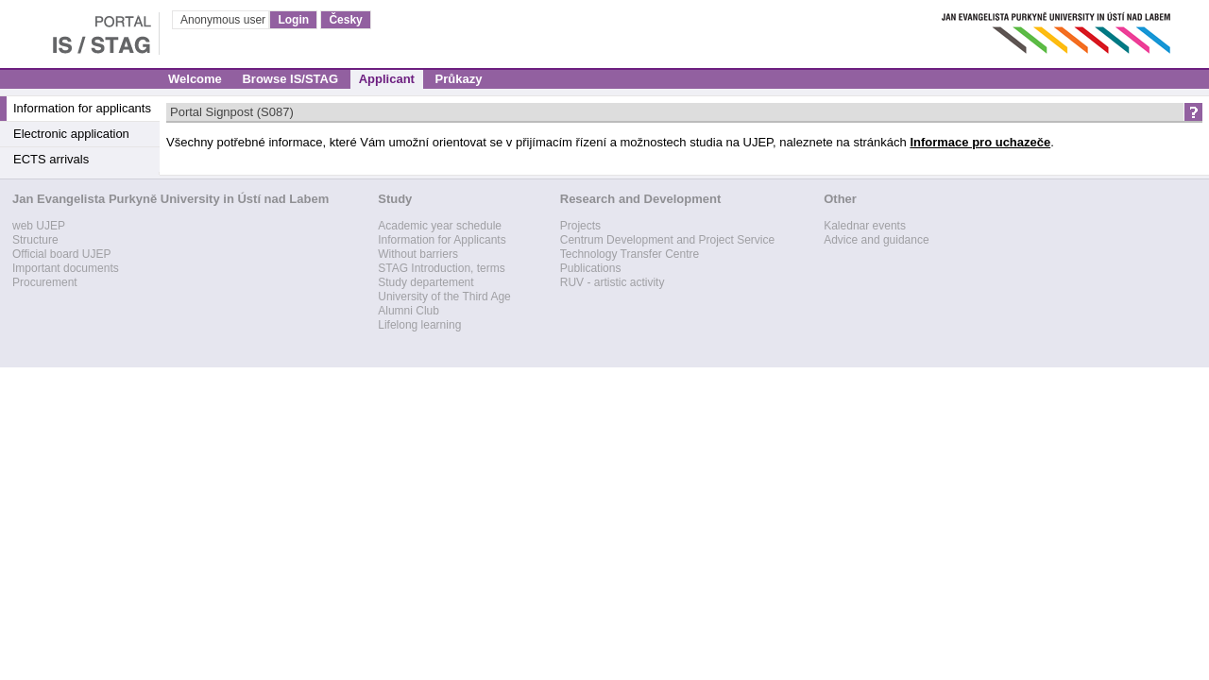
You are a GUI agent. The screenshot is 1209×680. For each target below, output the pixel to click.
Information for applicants (82, 108)
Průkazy (459, 79)
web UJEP (38, 225)
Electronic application (71, 134)
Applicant (387, 79)
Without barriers (418, 254)
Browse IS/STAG (290, 79)
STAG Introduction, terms (441, 268)
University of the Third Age (444, 296)
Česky (345, 19)
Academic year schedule (440, 225)
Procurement (44, 282)
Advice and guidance (876, 239)
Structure (35, 239)
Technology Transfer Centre (629, 254)
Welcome (195, 79)
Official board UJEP (61, 254)
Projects (580, 225)
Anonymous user (224, 19)
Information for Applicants (441, 239)
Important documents (65, 268)
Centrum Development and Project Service (667, 239)
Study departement (425, 282)
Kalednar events (865, 225)
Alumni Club (408, 310)
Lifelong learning (419, 325)
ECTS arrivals (51, 159)
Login (293, 19)
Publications (591, 268)
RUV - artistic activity (612, 282)
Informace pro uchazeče (980, 142)
